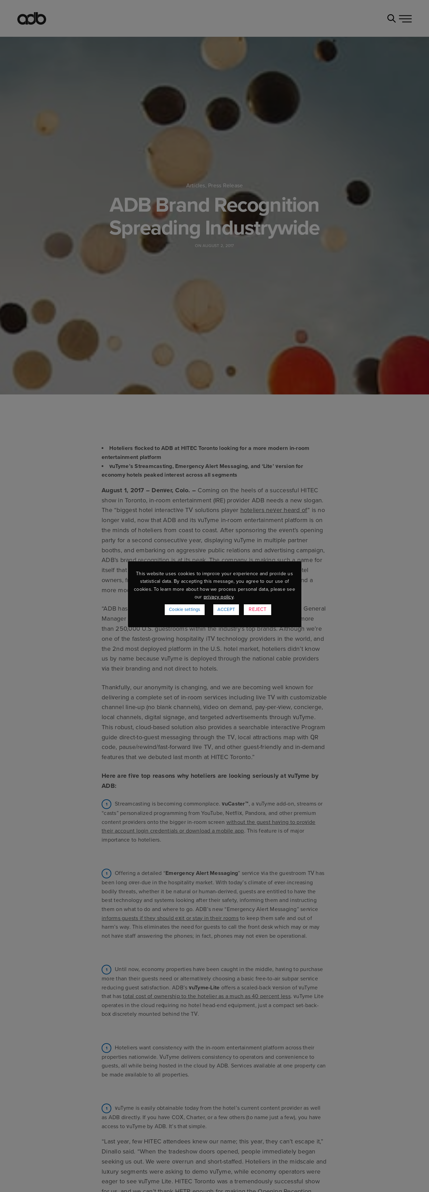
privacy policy (218, 597)
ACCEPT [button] (226, 609)
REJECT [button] (257, 609)
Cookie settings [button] (184, 609)
